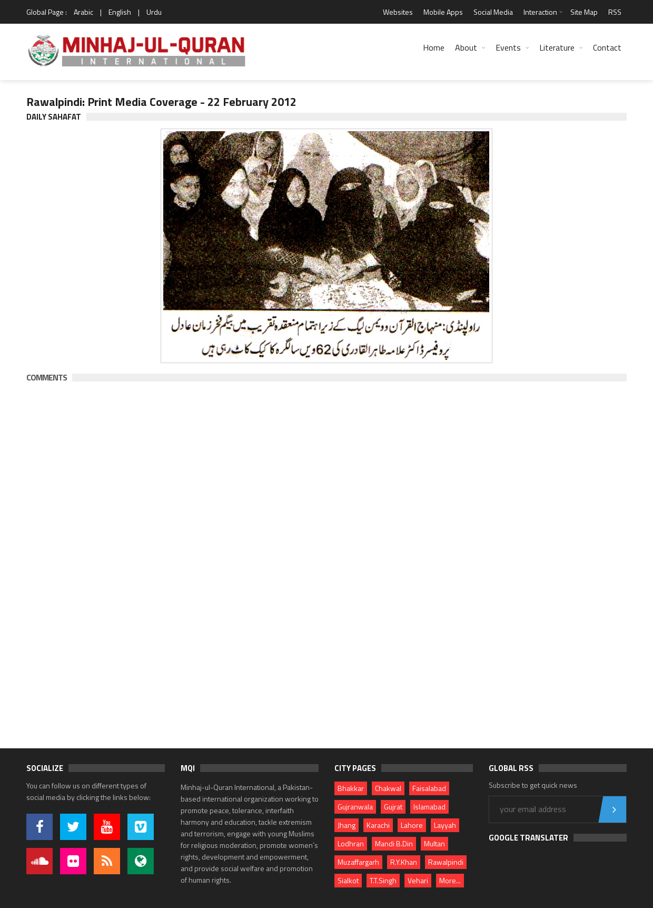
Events (508, 47)
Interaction (540, 11)
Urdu (154, 11)
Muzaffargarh (358, 861)
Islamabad (429, 806)
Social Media (493, 11)
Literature (557, 47)
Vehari (418, 880)
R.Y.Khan (403, 861)
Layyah (445, 825)
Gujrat (393, 806)
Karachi (378, 825)
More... (450, 880)
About (466, 47)
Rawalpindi (445, 861)
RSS (614, 11)
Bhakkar (351, 788)
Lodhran (351, 843)
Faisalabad (429, 788)
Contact (607, 47)
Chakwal (388, 788)
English (119, 11)
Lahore (412, 825)
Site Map (584, 11)
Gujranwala (355, 806)
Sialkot (348, 880)
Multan (434, 843)
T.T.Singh (383, 880)
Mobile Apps (443, 11)
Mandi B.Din (394, 843)
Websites (398, 11)
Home (433, 47)
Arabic (83, 11)
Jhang (346, 825)
